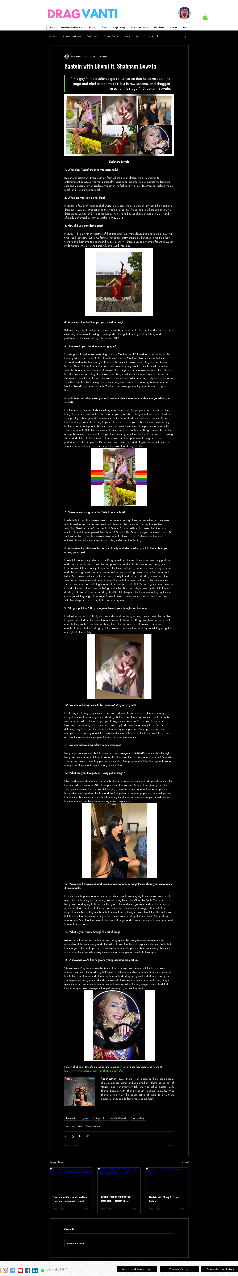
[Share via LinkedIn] (80, 1136)
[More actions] (172, 56)
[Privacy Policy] (179, 1269)
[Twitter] (12, 1270)
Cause (127, 36)
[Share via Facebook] (65, 1136)
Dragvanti (70, 1118)
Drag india (100, 1118)
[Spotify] (42, 1270)
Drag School (152, 36)
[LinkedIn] (35, 1270)
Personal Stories (111, 36)
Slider (138, 36)
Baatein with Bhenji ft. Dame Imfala (164, 1199)
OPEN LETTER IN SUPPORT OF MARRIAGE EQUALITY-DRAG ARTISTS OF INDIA (116, 1199)
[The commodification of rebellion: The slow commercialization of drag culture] (71, 1180)
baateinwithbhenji (118, 1118)
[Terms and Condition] (137, 1269)
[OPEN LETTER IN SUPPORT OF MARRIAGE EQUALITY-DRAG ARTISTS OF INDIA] (119, 1180)
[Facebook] (27, 1270)
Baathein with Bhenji (72, 36)
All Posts (53, 36)
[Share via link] (87, 1136)
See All (185, 1162)
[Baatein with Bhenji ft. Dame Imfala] (167, 1180)
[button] (205, 17)
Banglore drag (137, 1118)
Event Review (92, 36)
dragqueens (85, 1118)
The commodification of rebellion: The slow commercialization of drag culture (70, 1199)
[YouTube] (20, 1270)
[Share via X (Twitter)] (73, 1136)
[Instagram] (5, 1270)
